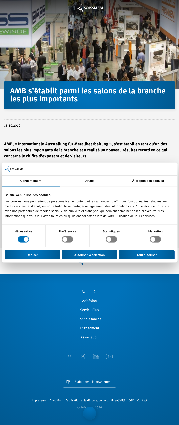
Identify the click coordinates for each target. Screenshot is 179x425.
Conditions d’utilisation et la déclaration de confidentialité (87, 400)
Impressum (39, 400)
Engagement (89, 328)
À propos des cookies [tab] (148, 181)
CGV (131, 400)
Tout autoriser (147, 254)
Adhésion (89, 301)
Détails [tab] (90, 181)
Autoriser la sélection (89, 254)
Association (89, 337)
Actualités (89, 292)
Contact (142, 400)
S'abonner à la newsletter (92, 382)
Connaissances (89, 319)
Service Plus (89, 310)
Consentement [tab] (30, 181)
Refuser (32, 254)
